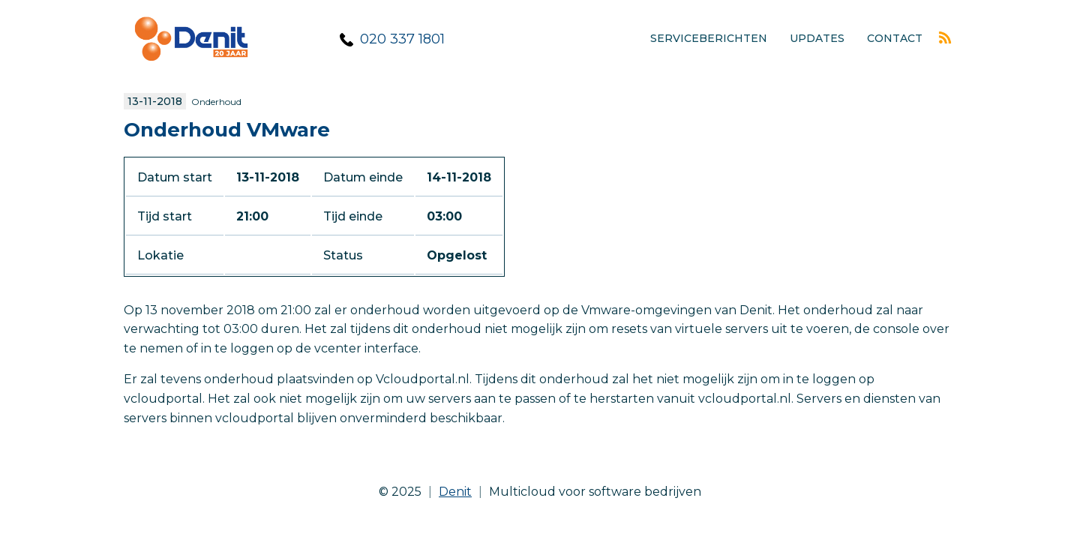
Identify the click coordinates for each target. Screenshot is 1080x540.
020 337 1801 (402, 39)
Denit (455, 491)
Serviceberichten (708, 38)
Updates (817, 38)
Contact (894, 38)
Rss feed (945, 37)
